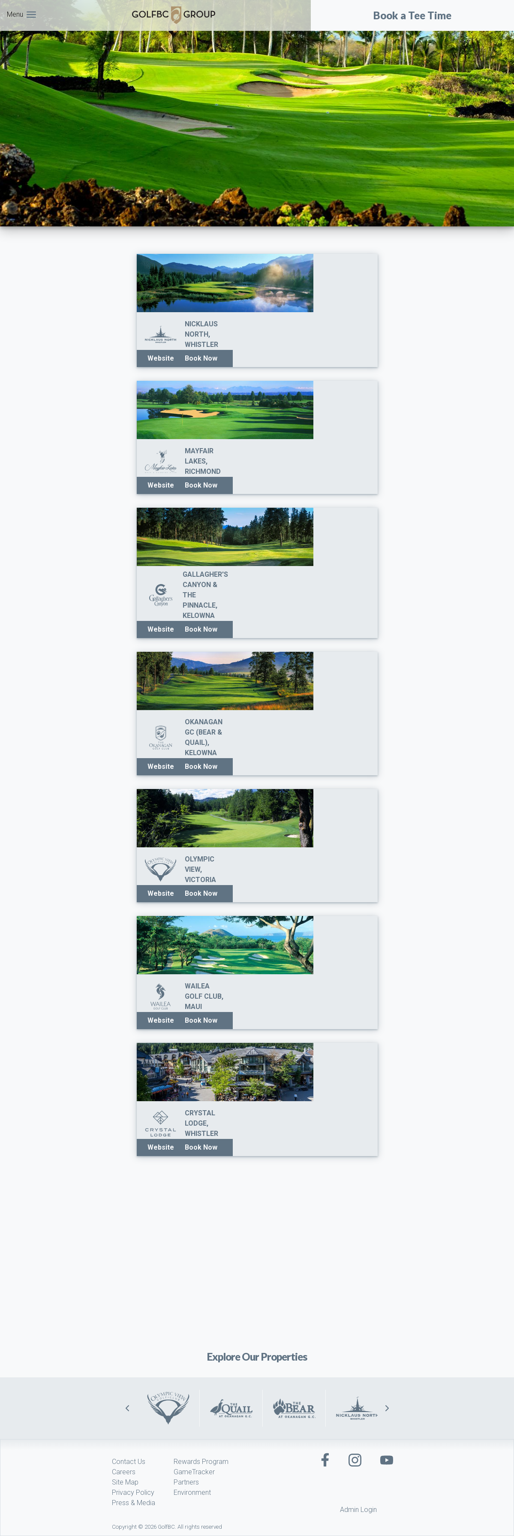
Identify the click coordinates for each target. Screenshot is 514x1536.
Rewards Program (201, 1462)
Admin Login (358, 1510)
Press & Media (133, 1503)
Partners (186, 1482)
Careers (123, 1472)
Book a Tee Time (412, 15)
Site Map (125, 1482)
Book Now (201, 358)
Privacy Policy (133, 1492)
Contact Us (128, 1462)
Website (160, 358)
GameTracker (194, 1472)
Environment (192, 1492)
